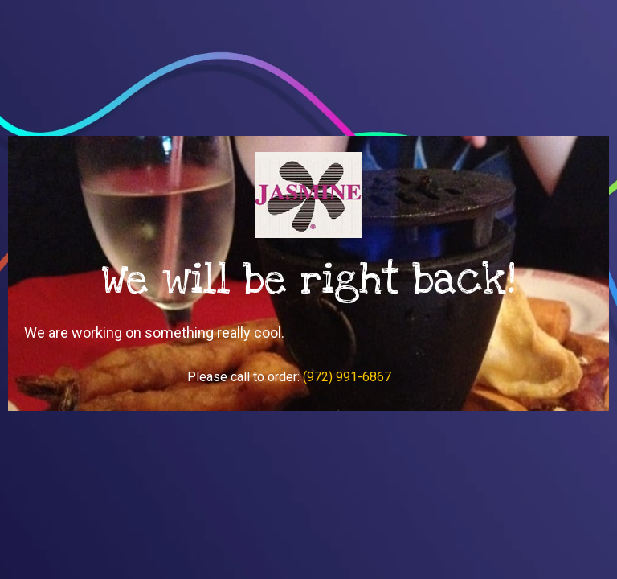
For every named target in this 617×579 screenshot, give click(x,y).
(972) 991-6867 (347, 376)
